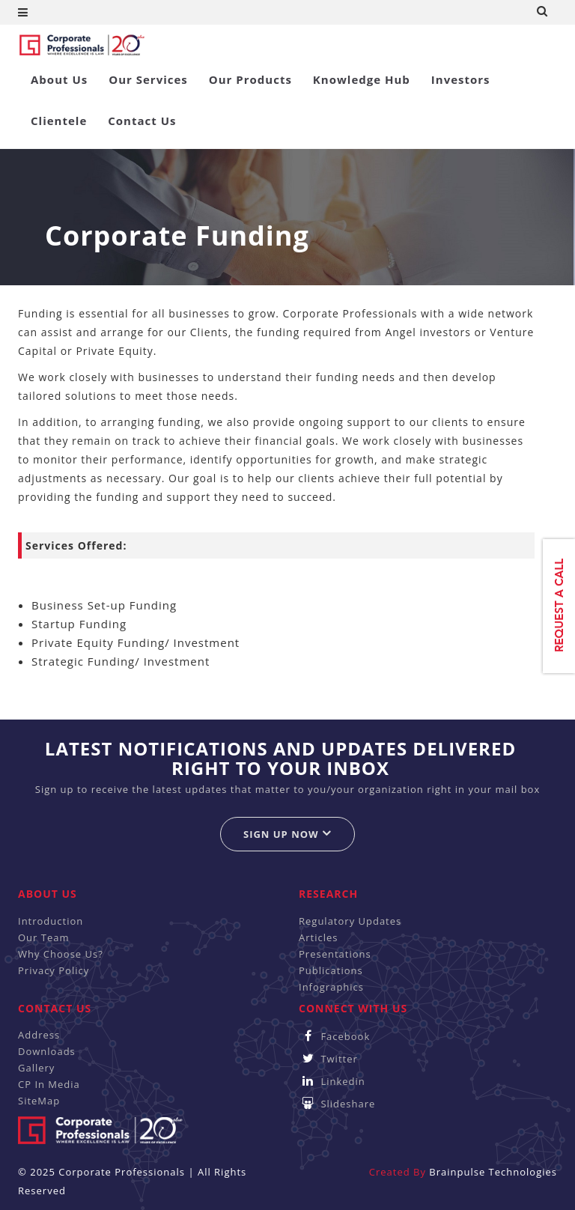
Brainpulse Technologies (493, 1172)
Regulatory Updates (350, 921)
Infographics (331, 987)
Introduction (50, 921)
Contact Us (142, 120)
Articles (318, 937)
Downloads (47, 1051)
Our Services (148, 79)
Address (39, 1035)
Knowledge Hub (361, 79)
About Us (59, 79)
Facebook (334, 1036)
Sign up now (287, 834)
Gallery (36, 1067)
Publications (331, 970)
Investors (460, 79)
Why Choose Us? (60, 954)
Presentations (335, 954)
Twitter (328, 1058)
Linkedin (332, 1081)
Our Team (44, 937)
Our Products (250, 79)
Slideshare (337, 1103)
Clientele (59, 120)
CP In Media (49, 1084)
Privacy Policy (53, 970)
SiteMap (39, 1100)
